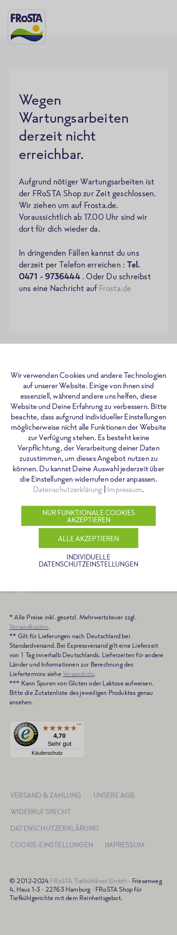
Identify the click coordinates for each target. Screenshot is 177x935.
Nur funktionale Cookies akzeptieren (88, 516)
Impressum (124, 489)
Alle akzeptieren (88, 538)
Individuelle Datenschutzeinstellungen (88, 560)
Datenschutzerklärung (67, 489)
